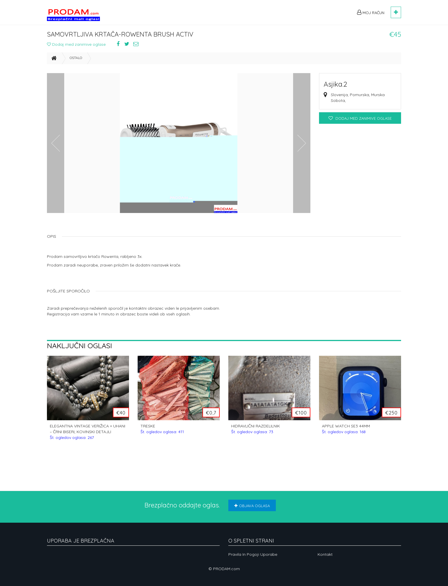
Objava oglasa (252, 505)
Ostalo (76, 59)
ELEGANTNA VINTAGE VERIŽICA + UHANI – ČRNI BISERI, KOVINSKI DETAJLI (87, 433)
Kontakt (325, 554)
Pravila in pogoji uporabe (252, 554)
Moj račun (370, 12)
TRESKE (162, 430)
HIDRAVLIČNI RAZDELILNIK (255, 430)
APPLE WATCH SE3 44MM (346, 430)
